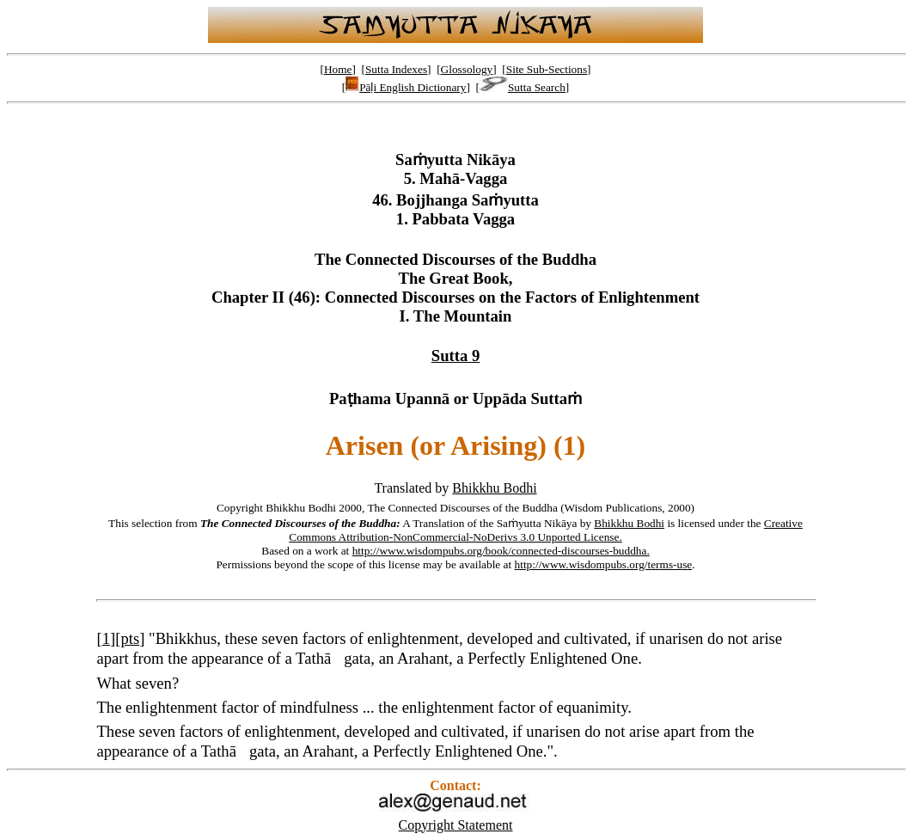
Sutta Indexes (396, 69)
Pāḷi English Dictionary (405, 87)
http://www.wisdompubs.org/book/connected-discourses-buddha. (501, 550)
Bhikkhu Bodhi (494, 488)
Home (338, 69)
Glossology (467, 69)
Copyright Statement (456, 825)
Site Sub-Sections (546, 69)
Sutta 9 (455, 355)
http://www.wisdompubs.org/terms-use (604, 564)
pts (129, 638)
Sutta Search (523, 87)
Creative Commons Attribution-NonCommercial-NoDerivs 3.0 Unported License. (546, 530)
